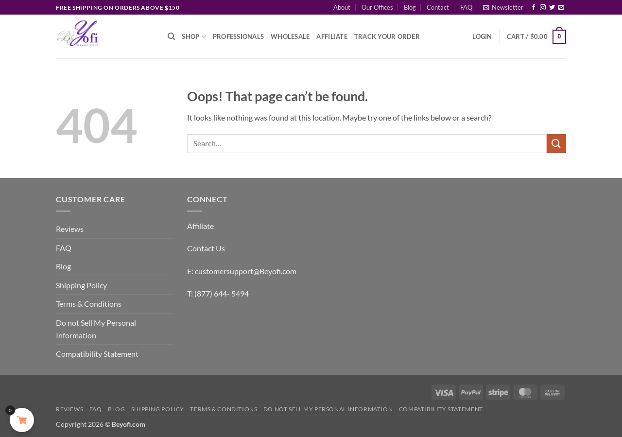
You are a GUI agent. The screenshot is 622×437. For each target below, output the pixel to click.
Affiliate (331, 36)
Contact (438, 7)
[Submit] (556, 143)
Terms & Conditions (88, 303)
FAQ (466, 7)
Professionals (238, 36)
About (341, 7)
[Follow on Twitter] (552, 7)
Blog (410, 7)
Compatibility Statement (97, 353)
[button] (503, 7)
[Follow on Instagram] (543, 7)
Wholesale (290, 36)
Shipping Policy (81, 285)
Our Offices (377, 7)
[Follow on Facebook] (533, 7)
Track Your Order (387, 36)
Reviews (70, 228)
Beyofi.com (128, 424)
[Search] (171, 36)
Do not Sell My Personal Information (96, 329)
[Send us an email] (561, 7)
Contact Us (206, 248)
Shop (194, 36)
